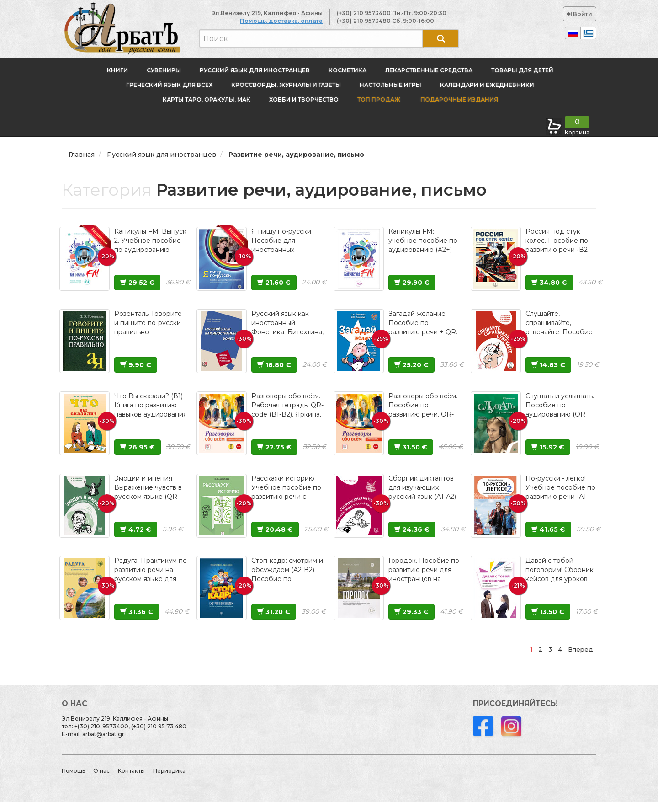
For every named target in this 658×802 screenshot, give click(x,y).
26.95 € (137, 447)
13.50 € (547, 612)
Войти (579, 14)
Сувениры (164, 70)
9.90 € (135, 365)
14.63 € (548, 365)
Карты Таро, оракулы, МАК (206, 99)
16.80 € (274, 365)
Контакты (131, 770)
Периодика (169, 770)
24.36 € (412, 529)
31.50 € (410, 447)
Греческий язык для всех (169, 84)
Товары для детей (522, 70)
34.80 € (549, 282)
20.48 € (275, 529)
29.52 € (137, 282)
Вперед (580, 649)
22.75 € (274, 447)
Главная (82, 154)
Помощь (73, 770)
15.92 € (547, 447)
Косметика (347, 70)
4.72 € (135, 529)
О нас (101, 770)
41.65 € (548, 529)
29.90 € (412, 282)
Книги (117, 70)
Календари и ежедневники (487, 84)
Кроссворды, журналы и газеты (286, 84)
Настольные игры (390, 84)
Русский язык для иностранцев (255, 70)
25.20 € (411, 365)
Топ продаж (378, 99)
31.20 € (273, 612)
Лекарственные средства (428, 70)
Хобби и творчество (304, 99)
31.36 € (136, 612)
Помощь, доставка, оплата (281, 20)
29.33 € (411, 612)
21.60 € (274, 282)
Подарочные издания (458, 99)
